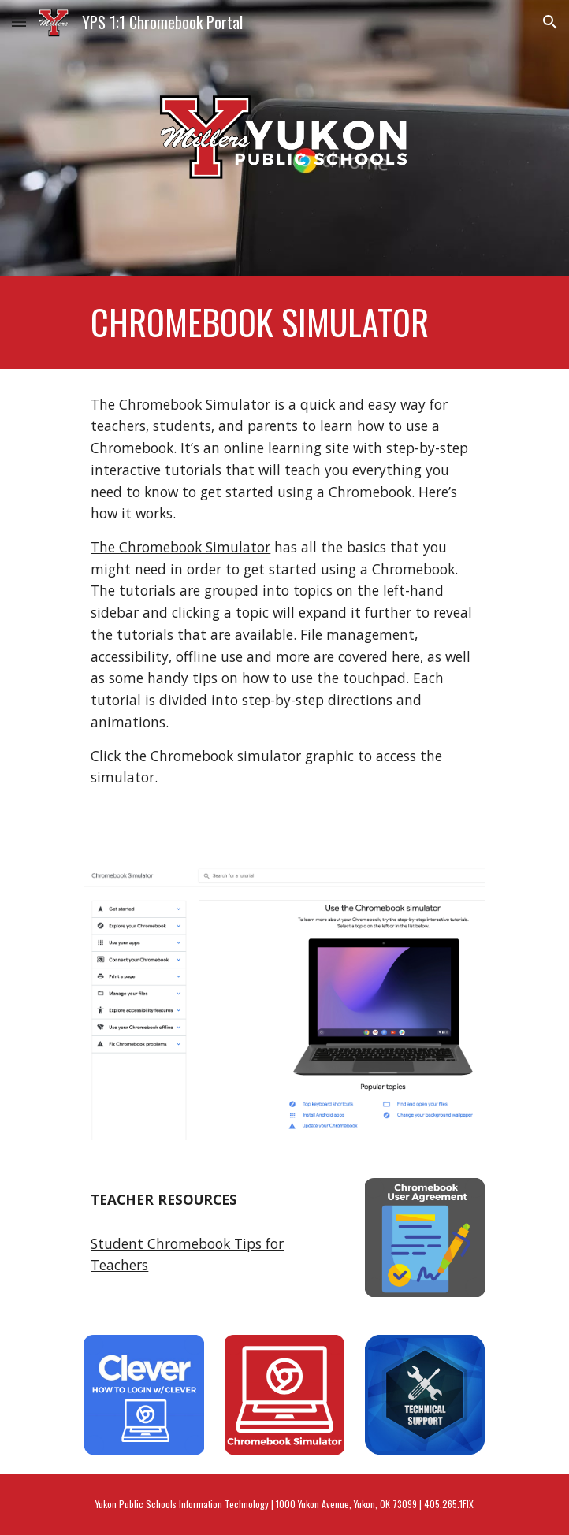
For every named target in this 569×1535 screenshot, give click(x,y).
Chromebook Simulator (194, 404)
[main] (284, 322)
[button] (19, 21)
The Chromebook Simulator (180, 546)
